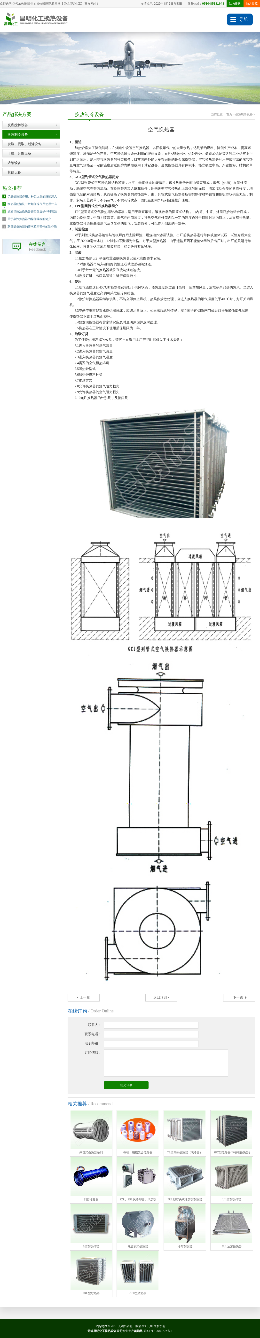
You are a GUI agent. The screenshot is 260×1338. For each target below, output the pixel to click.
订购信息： (93, 1052)
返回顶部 (160, 997)
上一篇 (85, 997)
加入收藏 (252, 3)
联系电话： (93, 1034)
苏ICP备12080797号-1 (158, 1331)
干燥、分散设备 (19, 153)
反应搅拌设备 (18, 125)
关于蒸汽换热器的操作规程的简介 (29, 219)
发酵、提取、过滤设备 (24, 144)
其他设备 (14, 172)
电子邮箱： (93, 1043)
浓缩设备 (14, 163)
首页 (229, 114)
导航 (243, 19)
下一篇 (238, 997)
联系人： (95, 1025)
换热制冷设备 (18, 134)
